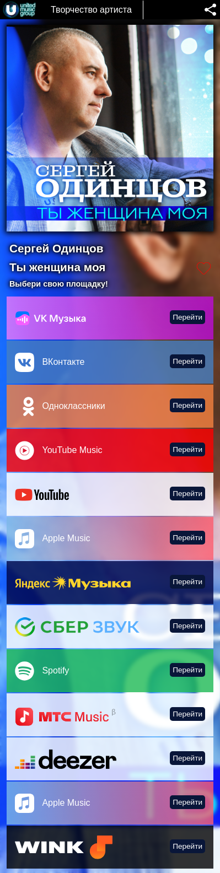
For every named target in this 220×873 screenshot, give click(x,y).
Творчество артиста (91, 9)
